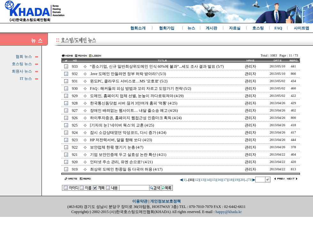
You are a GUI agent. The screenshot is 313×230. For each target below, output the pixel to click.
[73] (250, 179)
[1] (184, 179)
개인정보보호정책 (165, 201)
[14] (208, 179)
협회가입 (166, 28)
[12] (197, 179)
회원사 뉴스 (22, 71)
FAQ (278, 28)
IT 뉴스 (26, 78)
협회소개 (138, 28)
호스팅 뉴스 (22, 64)
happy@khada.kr (229, 212)
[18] (230, 179)
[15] (214, 179)
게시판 (211, 28)
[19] (236, 179)
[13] (202, 179)
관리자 (250, 66)
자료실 (234, 28)
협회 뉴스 (24, 56)
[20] (242, 179)
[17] (225, 179)
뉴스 (191, 28)
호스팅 (258, 28)
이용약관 (140, 201)
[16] (219, 179)
